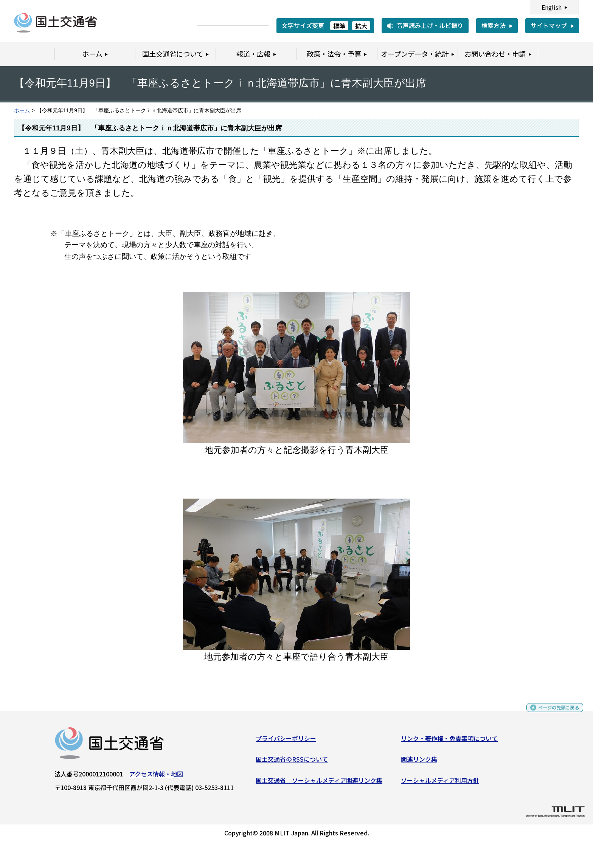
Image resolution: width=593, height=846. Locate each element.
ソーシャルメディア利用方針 (440, 782)
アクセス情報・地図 (156, 776)
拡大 (361, 25)
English (552, 7)
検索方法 (493, 25)
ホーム (22, 110)
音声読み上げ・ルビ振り (430, 25)
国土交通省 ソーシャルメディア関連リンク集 (319, 782)
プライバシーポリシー (286, 740)
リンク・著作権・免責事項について (449, 740)
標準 (339, 25)
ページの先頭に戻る (552, 713)
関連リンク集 (419, 762)
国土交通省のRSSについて (292, 762)
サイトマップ (549, 25)
